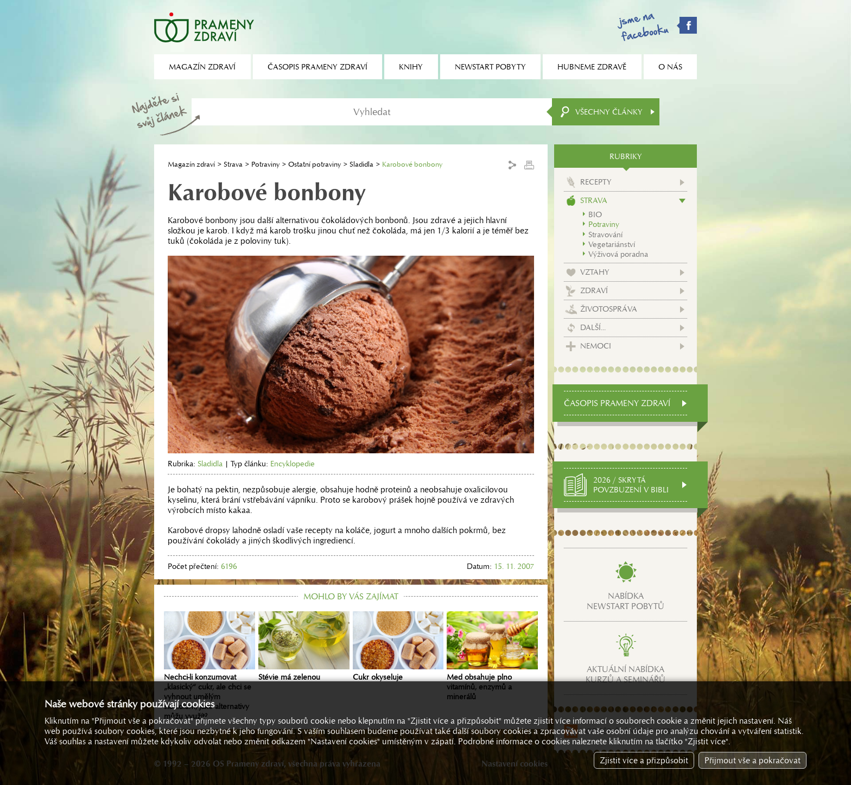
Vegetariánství (611, 244)
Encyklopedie (292, 464)
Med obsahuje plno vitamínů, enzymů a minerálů (492, 656)
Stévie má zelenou (304, 646)
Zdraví (594, 290)
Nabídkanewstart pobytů (625, 601)
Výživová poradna (618, 254)
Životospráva (608, 309)
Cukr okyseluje (398, 646)
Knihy (411, 67)
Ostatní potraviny (314, 164)
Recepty (596, 182)
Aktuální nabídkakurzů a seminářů (625, 674)
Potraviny (265, 164)
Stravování (605, 234)
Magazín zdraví (191, 164)
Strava (233, 164)
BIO (595, 214)
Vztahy (594, 272)
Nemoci (595, 346)
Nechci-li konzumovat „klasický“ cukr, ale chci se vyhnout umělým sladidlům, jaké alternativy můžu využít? (209, 666)
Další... (593, 327)
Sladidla (361, 164)
